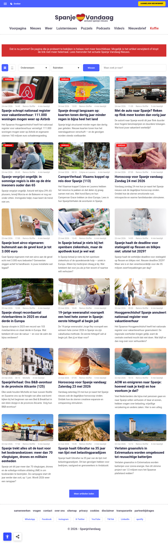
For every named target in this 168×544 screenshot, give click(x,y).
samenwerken (22, 510)
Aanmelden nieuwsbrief (151, 3)
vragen (37, 510)
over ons (60, 510)
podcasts (103, 28)
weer (48, 28)
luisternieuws (66, 28)
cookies (94, 510)
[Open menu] (5, 4)
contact (47, 510)
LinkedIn (127, 519)
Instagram (62, 519)
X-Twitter (80, 519)
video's (119, 28)
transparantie (124, 510)
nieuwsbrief (137, 28)
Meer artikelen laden (84, 493)
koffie (154, 28)
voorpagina (17, 28)
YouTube (96, 519)
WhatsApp (27, 519)
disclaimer (108, 510)
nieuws (35, 28)
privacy (83, 510)
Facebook (45, 519)
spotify (142, 519)
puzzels (86, 28)
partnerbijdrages (144, 510)
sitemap (72, 510)
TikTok (112, 519)
